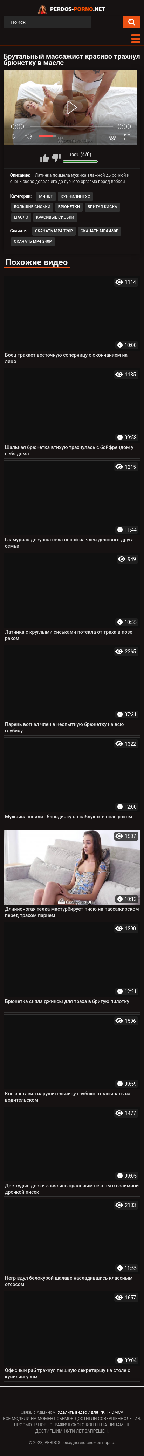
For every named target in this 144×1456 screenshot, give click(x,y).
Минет (46, 196)
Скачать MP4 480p (99, 231)
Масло (21, 217)
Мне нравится (44, 157)
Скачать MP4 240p (33, 241)
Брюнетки (69, 207)
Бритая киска (102, 207)
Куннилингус (75, 196)
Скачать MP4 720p (54, 231)
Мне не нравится (56, 157)
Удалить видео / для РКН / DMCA (90, 1412)
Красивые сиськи (55, 217)
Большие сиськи (32, 207)
